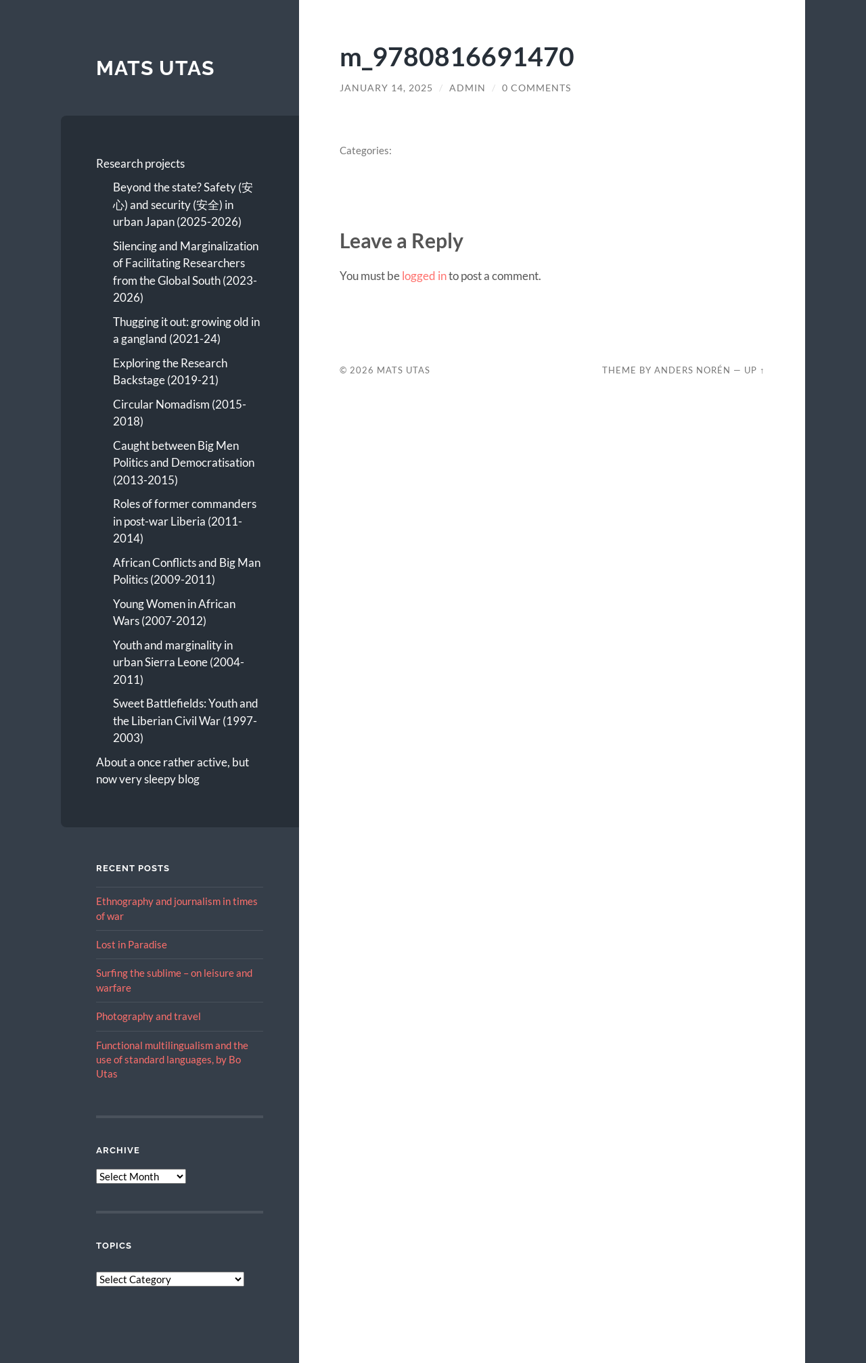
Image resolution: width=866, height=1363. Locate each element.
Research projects (140, 163)
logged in (424, 276)
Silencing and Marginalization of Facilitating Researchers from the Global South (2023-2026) (185, 272)
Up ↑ (754, 370)
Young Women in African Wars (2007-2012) (174, 612)
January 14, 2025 (386, 88)
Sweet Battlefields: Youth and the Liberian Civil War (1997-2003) (185, 720)
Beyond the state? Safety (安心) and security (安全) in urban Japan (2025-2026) (183, 204)
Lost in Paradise (131, 944)
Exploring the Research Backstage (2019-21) (170, 372)
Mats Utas (155, 68)
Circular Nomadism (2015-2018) (179, 413)
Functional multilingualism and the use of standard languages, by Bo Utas (172, 1059)
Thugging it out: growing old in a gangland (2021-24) (186, 330)
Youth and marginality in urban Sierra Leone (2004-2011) (178, 662)
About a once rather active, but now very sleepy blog (172, 771)
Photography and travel (148, 1016)
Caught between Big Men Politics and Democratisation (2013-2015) (183, 462)
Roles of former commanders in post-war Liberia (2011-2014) (184, 520)
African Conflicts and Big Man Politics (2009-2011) (186, 571)
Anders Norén (692, 370)
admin (467, 88)
